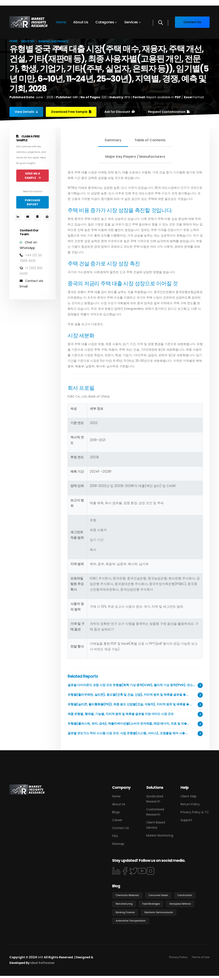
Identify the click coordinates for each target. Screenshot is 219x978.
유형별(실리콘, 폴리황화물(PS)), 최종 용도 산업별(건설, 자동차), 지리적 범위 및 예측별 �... (130, 704)
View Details (26, 112)
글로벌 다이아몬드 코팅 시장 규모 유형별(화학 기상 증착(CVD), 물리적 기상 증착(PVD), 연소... (131, 685)
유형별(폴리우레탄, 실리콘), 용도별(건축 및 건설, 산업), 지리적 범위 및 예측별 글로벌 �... (128, 694)
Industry (27, 41)
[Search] (160, 23)
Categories (104, 22)
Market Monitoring (159, 835)
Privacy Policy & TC (195, 812)
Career (117, 820)
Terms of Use (201, 959)
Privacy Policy (178, 959)
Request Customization (169, 112)
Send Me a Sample (33, 175)
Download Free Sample (71, 112)
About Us (80, 22)
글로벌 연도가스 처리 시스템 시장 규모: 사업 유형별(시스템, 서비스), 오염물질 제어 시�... (128, 733)
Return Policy (190, 804)
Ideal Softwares (42, 965)
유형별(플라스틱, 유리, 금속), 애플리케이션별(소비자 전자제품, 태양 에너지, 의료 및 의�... (128, 723)
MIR (40, 959)
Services (131, 22)
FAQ (115, 836)
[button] (60, 48)
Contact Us (120, 828)
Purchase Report (32, 202)
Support (186, 820)
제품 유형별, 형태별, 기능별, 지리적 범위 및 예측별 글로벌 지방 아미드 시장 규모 (121, 714)
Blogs (116, 812)
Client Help (189, 796)
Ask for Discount (120, 112)
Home (61, 22)
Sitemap (118, 844)
